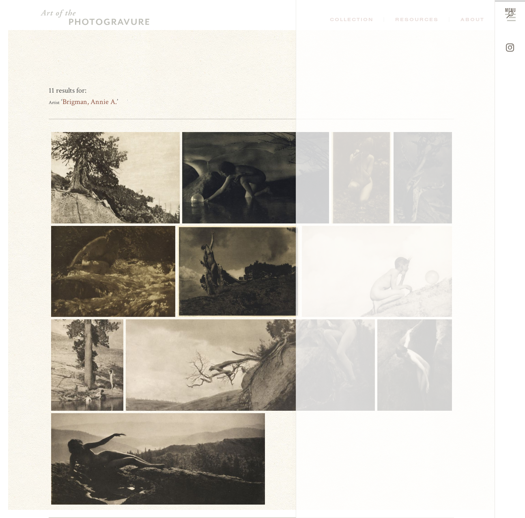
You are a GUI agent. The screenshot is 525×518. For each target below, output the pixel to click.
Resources (417, 19)
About (472, 19)
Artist (54, 103)
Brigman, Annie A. (89, 101)
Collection (351, 19)
